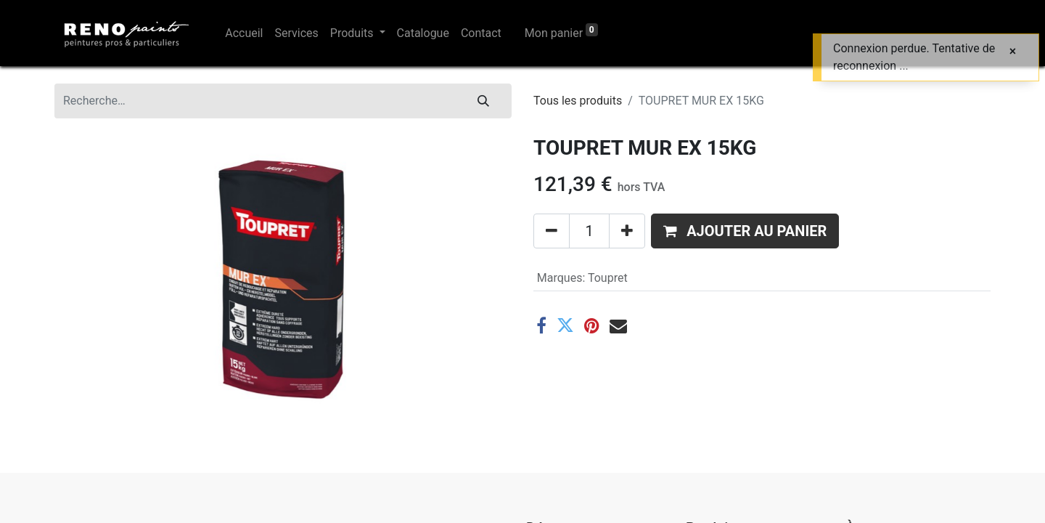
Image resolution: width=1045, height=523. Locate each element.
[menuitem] (244, 33)
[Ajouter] (627, 231)
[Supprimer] (551, 231)
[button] (745, 231)
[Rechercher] (483, 101)
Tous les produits (577, 101)
